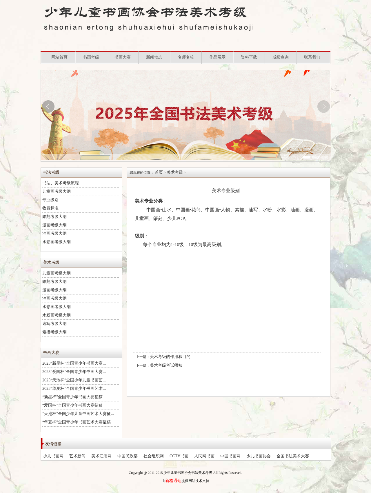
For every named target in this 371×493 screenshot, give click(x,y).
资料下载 (249, 57)
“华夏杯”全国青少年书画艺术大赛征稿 (76, 422)
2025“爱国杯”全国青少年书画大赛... (74, 372)
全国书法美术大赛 (293, 456)
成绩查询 (280, 57)
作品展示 (217, 57)
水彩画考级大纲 (56, 242)
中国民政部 (127, 456)
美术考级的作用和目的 (170, 356)
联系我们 (312, 57)
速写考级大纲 (54, 323)
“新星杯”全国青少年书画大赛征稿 (72, 397)
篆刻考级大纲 (54, 216)
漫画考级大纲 (54, 225)
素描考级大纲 (54, 332)
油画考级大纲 (54, 233)
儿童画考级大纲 (56, 191)
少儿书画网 (53, 456)
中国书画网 (230, 456)
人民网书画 (204, 456)
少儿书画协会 (258, 456)
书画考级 (91, 57)
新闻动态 (154, 57)
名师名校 (186, 57)
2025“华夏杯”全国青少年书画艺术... (74, 388)
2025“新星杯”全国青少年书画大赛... (74, 363)
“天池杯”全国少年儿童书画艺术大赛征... (78, 414)
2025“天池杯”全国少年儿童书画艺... (74, 380)
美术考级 (175, 172)
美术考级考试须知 (166, 365)
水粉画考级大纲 (56, 315)
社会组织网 (153, 456)
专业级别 (50, 200)
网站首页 (59, 57)
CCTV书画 (179, 456)
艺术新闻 (77, 456)
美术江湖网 (101, 456)
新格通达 (173, 481)
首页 (159, 172)
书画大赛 (122, 57)
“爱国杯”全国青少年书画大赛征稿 (72, 405)
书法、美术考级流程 (60, 183)
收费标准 (50, 208)
